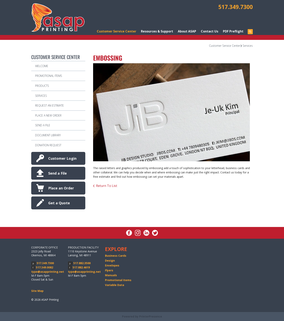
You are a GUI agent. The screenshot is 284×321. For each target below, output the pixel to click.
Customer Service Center (116, 31)
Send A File (42, 125)
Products (42, 86)
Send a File (57, 173)
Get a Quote (59, 203)
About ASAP (187, 31)
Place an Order (61, 188)
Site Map (37, 291)
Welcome (41, 66)
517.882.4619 (81, 267)
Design (110, 260)
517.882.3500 (82, 263)
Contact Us (209, 31)
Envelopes (112, 265)
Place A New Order (48, 115)
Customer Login (62, 158)
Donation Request (48, 145)
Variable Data (114, 285)
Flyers (109, 270)
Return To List (106, 186)
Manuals (111, 275)
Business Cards (115, 255)
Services (248, 46)
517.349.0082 (44, 267)
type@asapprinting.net (47, 271)
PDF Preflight (233, 31)
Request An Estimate (49, 105)
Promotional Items (48, 76)
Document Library (48, 135)
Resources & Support (157, 31)
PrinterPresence (150, 316)
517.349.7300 (235, 7)
